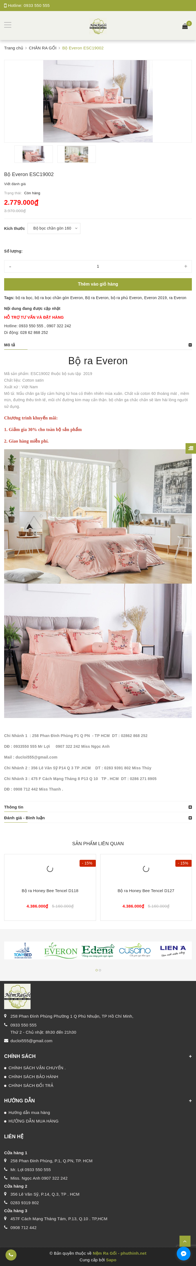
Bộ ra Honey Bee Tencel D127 (146, 890)
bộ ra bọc (24, 298)
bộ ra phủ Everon (126, 298)
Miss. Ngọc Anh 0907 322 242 (39, 1178)
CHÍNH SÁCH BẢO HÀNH (33, 1076)
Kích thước (14, 228)
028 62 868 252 (34, 332)
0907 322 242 (59, 326)
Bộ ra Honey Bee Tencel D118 (50, 890)
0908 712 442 (23, 1227)
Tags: (10, 298)
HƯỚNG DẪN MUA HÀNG (34, 1121)
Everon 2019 (155, 298)
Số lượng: (13, 251)
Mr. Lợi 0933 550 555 (30, 1169)
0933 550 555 (37, 5)
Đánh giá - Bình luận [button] (24, 817)
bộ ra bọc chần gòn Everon (59, 298)
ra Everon (177, 298)
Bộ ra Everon (96, 298)
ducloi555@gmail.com (31, 1040)
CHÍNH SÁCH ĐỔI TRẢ (31, 1085)
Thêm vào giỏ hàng (98, 284)
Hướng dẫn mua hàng (29, 1112)
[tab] (98, 345)
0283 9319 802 (24, 1202)
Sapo (111, 1259)
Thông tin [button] (13, 807)
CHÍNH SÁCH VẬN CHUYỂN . (37, 1067)
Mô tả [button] (9, 344)
